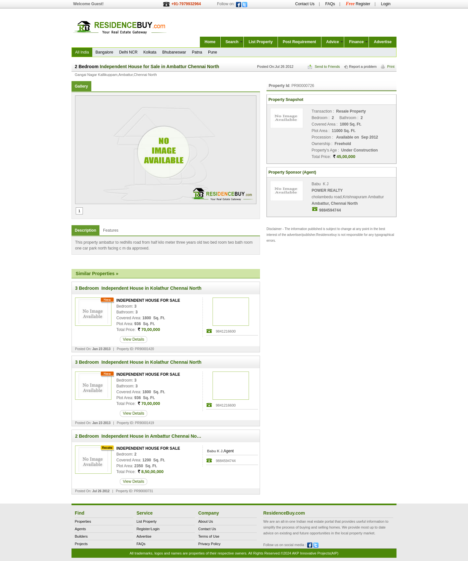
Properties (83, 521)
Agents (80, 529)
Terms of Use (208, 536)
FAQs (330, 4)
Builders (81, 536)
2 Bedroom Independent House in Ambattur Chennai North (139, 436)
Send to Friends (324, 66)
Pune (212, 52)
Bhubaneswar (174, 52)
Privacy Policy (209, 544)
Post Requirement (299, 42)
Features (110, 230)
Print (388, 66)
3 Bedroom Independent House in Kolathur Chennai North (138, 288)
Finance (356, 42)
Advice (332, 42)
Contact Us (304, 4)
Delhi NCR (128, 52)
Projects (81, 544)
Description (85, 230)
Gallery (81, 86)
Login (385, 4)
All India (82, 52)
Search (232, 42)
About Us (205, 521)
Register (358, 4)
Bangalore (104, 52)
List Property (261, 42)
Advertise (383, 42)
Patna (197, 52)
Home (210, 42)
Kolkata (149, 52)
